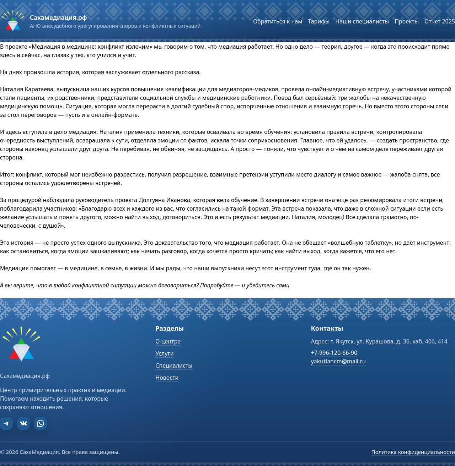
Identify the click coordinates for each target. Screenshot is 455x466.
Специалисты (173, 365)
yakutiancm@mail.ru (338, 361)
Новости (166, 377)
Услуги (164, 353)
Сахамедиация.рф (58, 17)
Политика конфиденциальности (413, 451)
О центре (168, 341)
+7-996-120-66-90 (334, 353)
